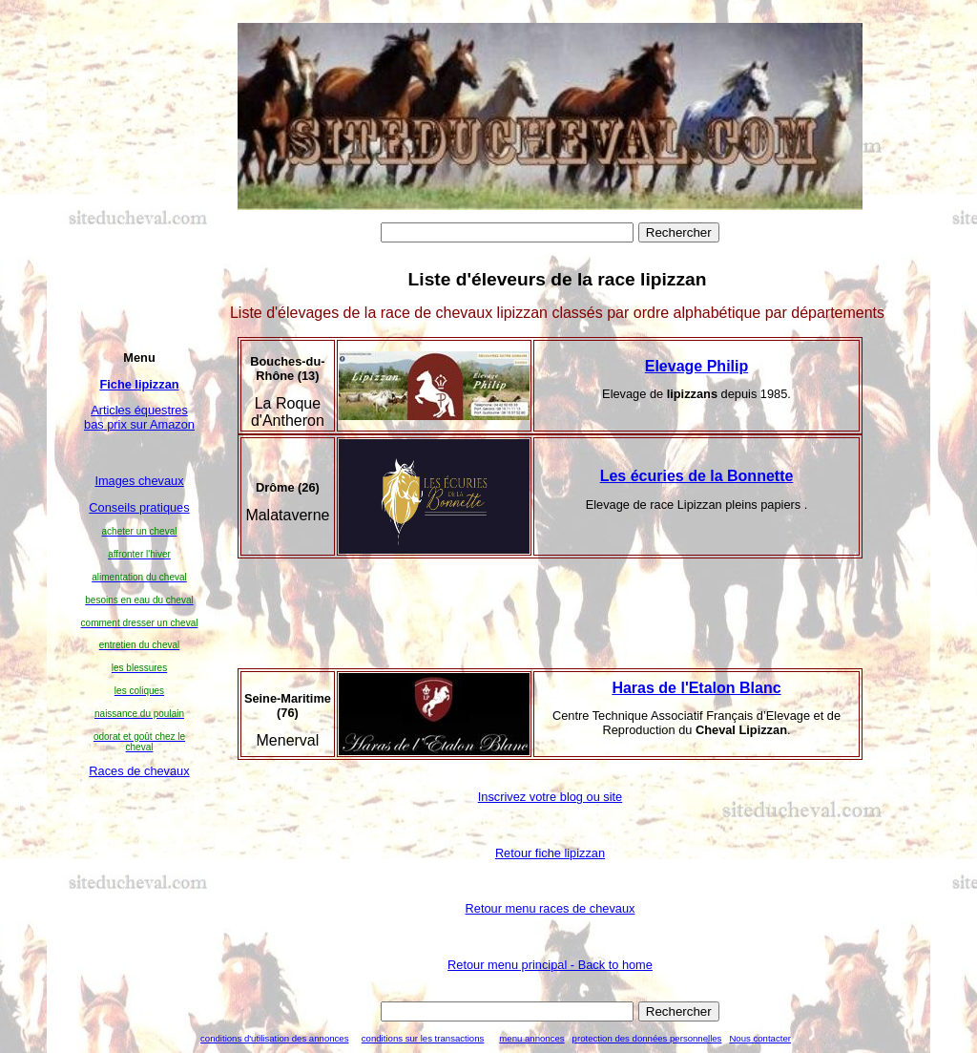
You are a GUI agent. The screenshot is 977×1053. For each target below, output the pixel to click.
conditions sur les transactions (423, 1038)
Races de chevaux (139, 771)
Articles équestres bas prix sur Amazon (139, 417)
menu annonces (531, 1038)
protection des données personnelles (647, 1038)
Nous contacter (760, 1038)
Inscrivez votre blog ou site (550, 797)
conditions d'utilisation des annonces (274, 1038)
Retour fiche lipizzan (550, 853)
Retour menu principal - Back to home (550, 965)
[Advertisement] (139, 879)
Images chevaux (138, 481)
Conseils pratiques (139, 507)
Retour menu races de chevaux (550, 908)
